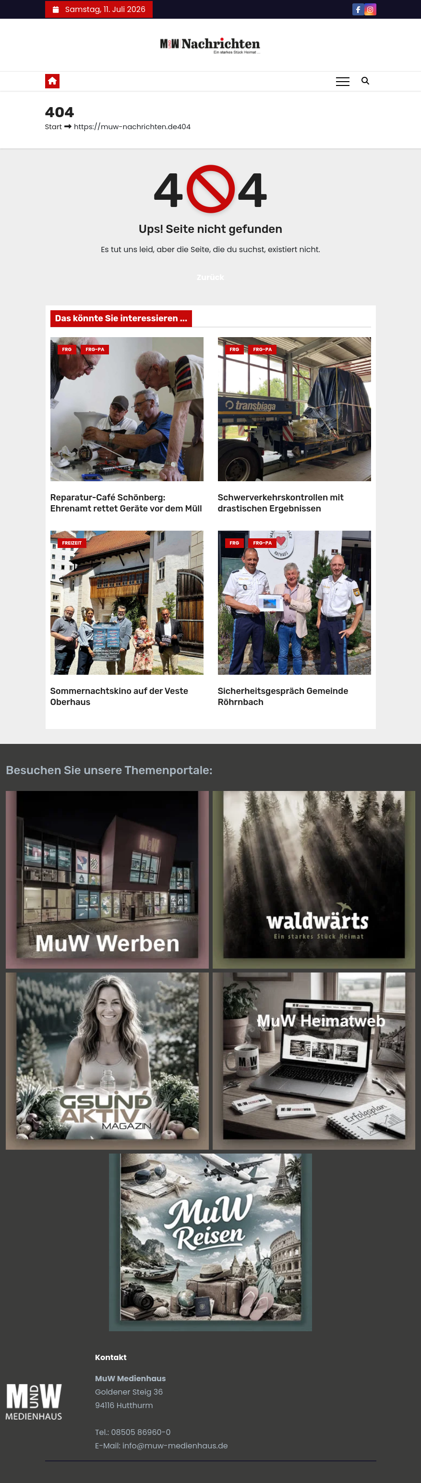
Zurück (211, 277)
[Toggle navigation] (342, 81)
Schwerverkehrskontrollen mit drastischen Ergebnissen (281, 503)
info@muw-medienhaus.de (175, 1445)
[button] (365, 81)
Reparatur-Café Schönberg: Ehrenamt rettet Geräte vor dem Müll (126, 503)
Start (53, 127)
